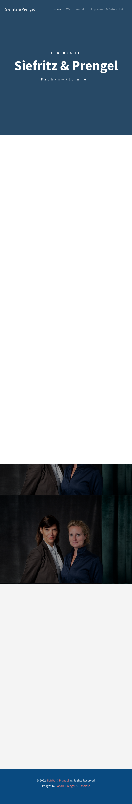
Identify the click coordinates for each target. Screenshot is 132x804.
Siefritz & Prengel (20, 9)
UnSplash (84, 786)
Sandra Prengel (65, 786)
